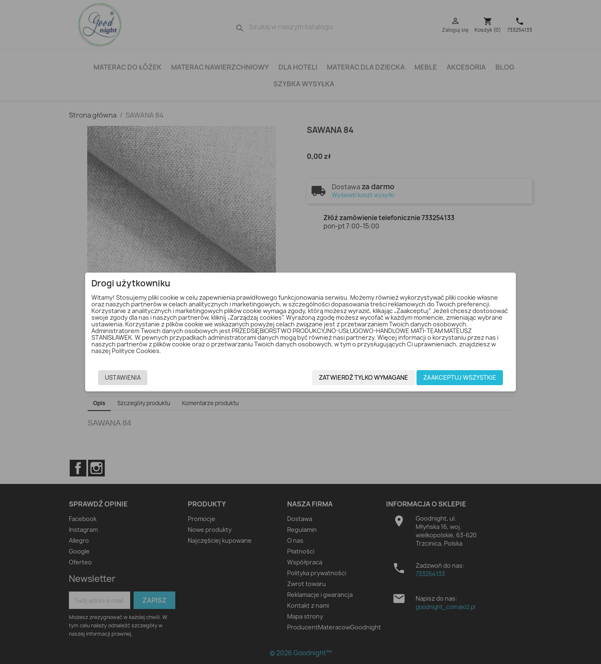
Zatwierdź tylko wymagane (351, 379)
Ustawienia (134, 379)
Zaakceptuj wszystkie (448, 379)
